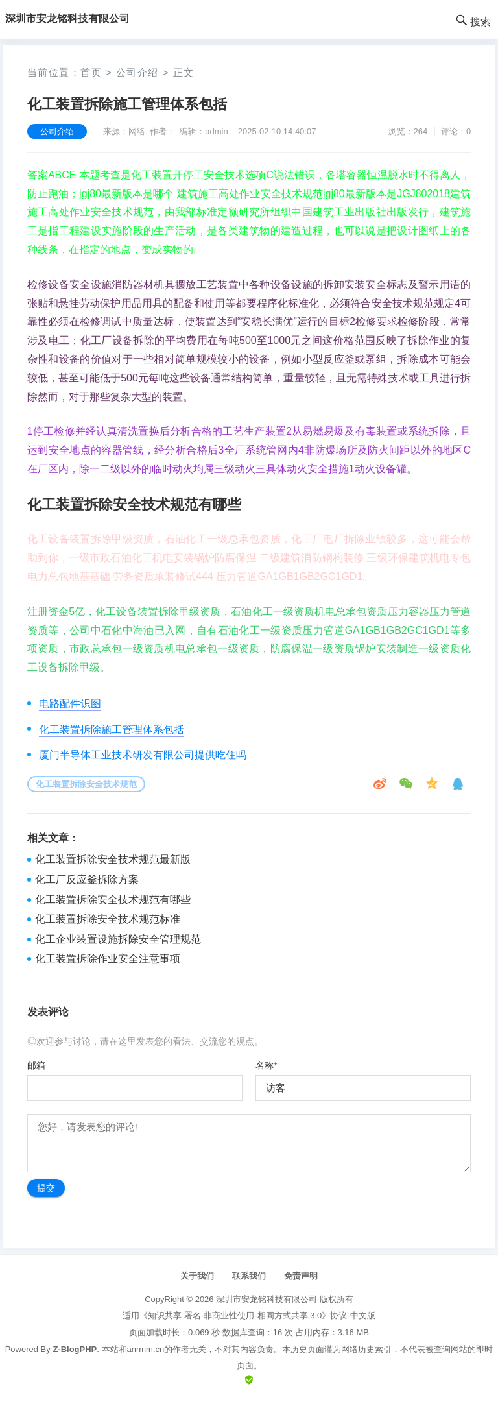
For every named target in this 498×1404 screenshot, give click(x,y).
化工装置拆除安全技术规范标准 (107, 919)
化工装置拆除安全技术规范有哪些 (113, 899)
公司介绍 (137, 72)
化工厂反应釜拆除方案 (87, 879)
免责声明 (301, 1276)
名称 (266, 1065)
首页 (91, 72)
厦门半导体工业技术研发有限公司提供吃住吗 (142, 754)
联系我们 (249, 1276)
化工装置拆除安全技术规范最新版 (113, 859)
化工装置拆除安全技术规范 (86, 784)
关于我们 (197, 1276)
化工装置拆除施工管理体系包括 (111, 729)
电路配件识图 (70, 703)
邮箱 (36, 1065)
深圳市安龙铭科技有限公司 (266, 1299)
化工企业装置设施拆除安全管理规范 (118, 939)
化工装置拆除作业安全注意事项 (107, 958)
